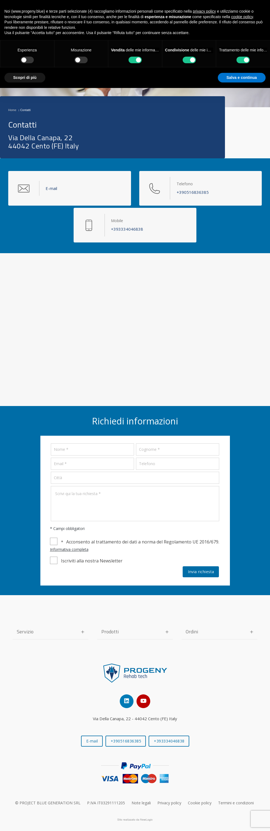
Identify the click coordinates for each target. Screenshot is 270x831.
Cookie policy (199, 802)
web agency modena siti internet (135, 819)
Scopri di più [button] (25, 77)
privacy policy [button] (204, 11)
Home (12, 110)
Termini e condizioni (236, 802)
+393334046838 (169, 741)
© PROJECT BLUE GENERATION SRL (47, 802)
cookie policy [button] (242, 17)
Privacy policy (169, 802)
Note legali (141, 802)
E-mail (92, 741)
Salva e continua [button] (242, 77)
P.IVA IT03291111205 (106, 802)
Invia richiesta (201, 571)
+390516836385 (126, 741)
